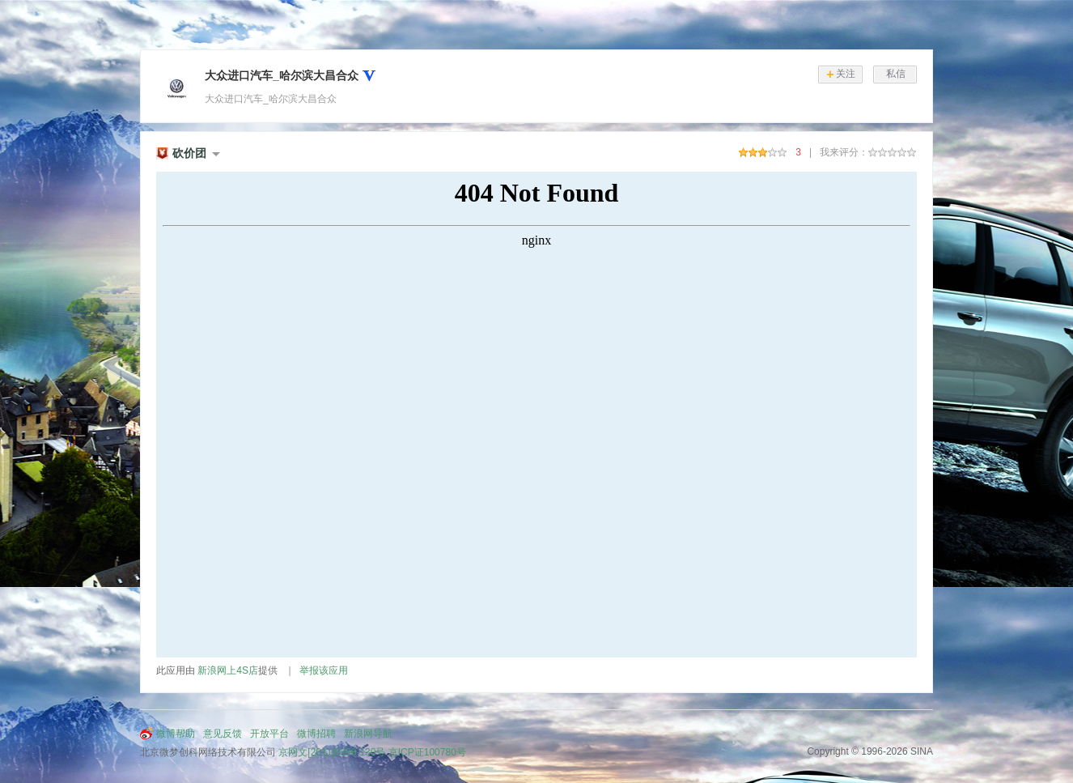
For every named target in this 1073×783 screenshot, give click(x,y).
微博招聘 (316, 733)
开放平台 (269, 733)
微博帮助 (175, 733)
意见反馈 (222, 733)
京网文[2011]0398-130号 (331, 752)
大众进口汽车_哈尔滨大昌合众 (281, 75)
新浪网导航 (368, 733)
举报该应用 (323, 670)
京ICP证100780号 (427, 752)
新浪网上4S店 (227, 670)
